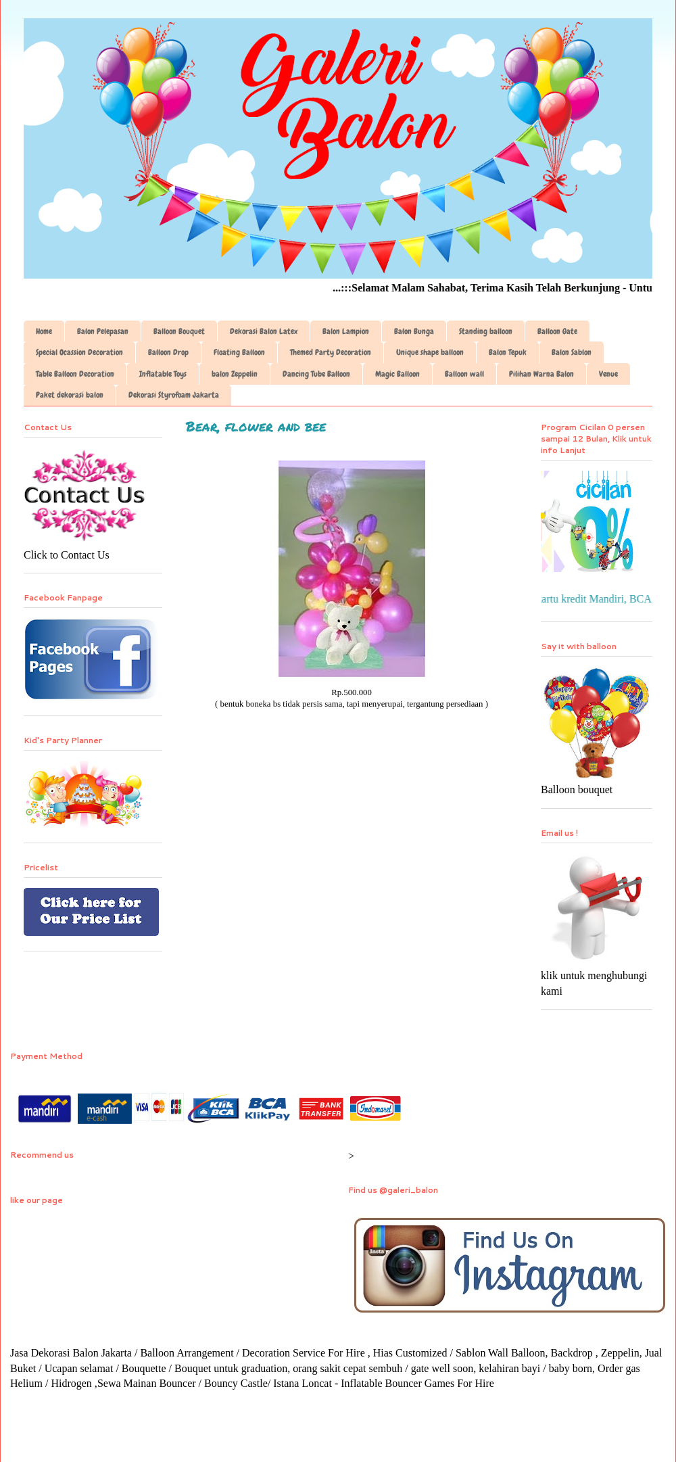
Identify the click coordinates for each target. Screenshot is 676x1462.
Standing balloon (485, 331)
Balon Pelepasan (102, 331)
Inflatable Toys (163, 374)
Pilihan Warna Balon (541, 374)
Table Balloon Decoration (75, 374)
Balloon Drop (168, 352)
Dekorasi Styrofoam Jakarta (173, 395)
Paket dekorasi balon (69, 395)
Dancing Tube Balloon (316, 374)
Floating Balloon (239, 352)
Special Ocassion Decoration (79, 352)
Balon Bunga (414, 331)
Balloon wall (464, 374)
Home (44, 331)
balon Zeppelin (235, 374)
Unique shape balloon (430, 352)
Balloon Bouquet (179, 331)
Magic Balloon (397, 374)
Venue (608, 374)
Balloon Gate (557, 331)
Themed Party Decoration (330, 352)
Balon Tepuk (508, 352)
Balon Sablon (572, 352)
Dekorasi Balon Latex (263, 331)
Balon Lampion (345, 331)
